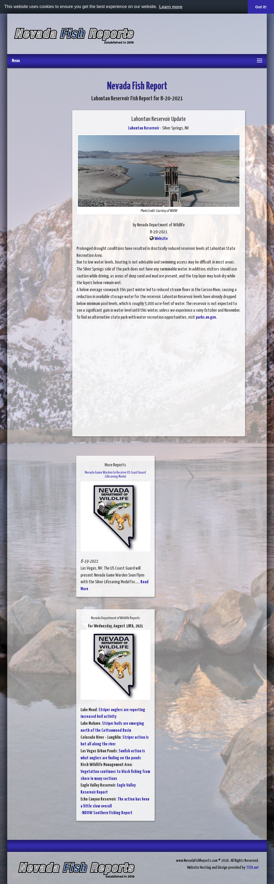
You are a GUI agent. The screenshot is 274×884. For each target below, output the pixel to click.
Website (161, 239)
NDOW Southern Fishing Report (107, 813)
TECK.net (252, 868)
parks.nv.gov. (206, 317)
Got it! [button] (261, 7)
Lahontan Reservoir (143, 128)
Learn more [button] (170, 7)
